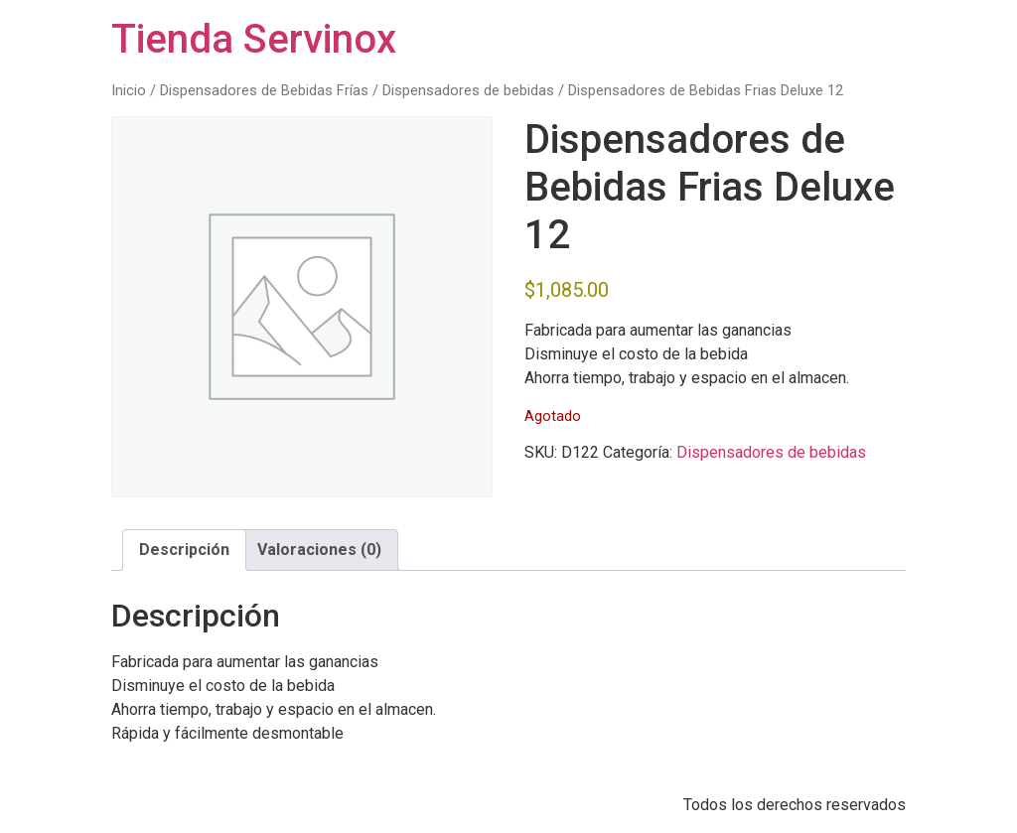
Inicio (128, 90)
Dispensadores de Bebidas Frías (264, 90)
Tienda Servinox (253, 39)
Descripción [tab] (184, 549)
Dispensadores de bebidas (468, 90)
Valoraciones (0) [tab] (319, 549)
